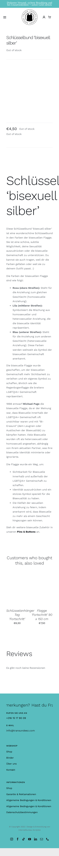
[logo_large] (29, 10)
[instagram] (11, 839)
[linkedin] (35, 839)
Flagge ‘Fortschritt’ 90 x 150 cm (42, 615)
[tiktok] (23, 839)
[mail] (41, 839)
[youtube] (29, 839)
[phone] (47, 839)
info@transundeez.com (20, 730)
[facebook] (17, 839)
